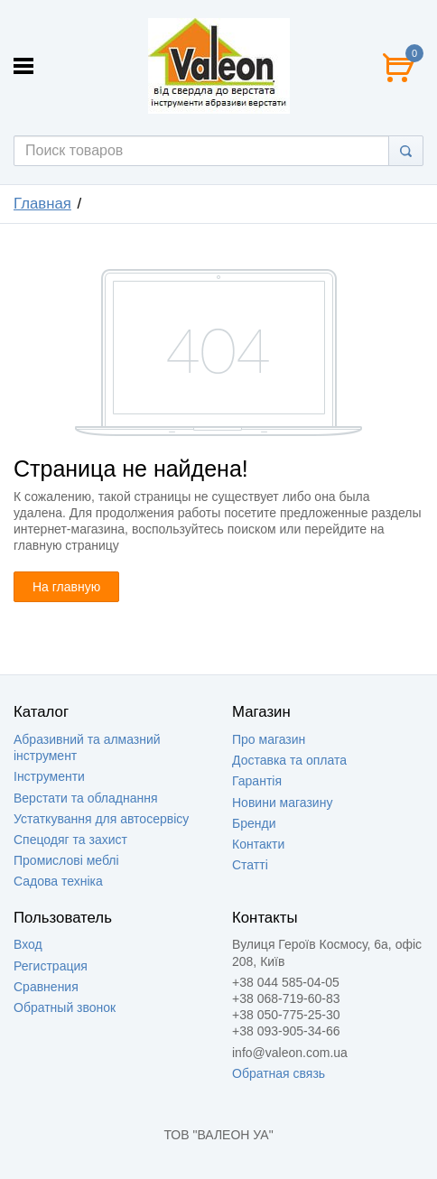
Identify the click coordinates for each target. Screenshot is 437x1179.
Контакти (258, 844)
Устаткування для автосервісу (101, 819)
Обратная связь (278, 1073)
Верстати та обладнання (86, 798)
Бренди (253, 823)
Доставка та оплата (289, 760)
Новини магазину (282, 802)
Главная (42, 203)
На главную (66, 587)
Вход (28, 944)
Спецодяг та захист (70, 839)
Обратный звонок (65, 1007)
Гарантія (257, 781)
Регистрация (51, 966)
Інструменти (49, 776)
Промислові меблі (66, 860)
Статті (250, 865)
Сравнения (46, 986)
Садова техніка (58, 881)
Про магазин (268, 739)
